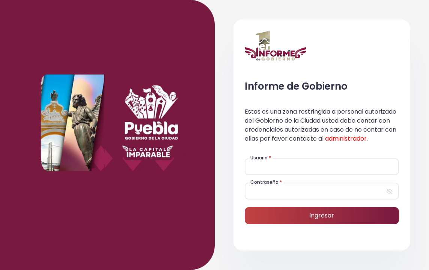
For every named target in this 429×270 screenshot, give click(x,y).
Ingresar (321, 215)
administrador (346, 138)
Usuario (260, 157)
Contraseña (266, 182)
